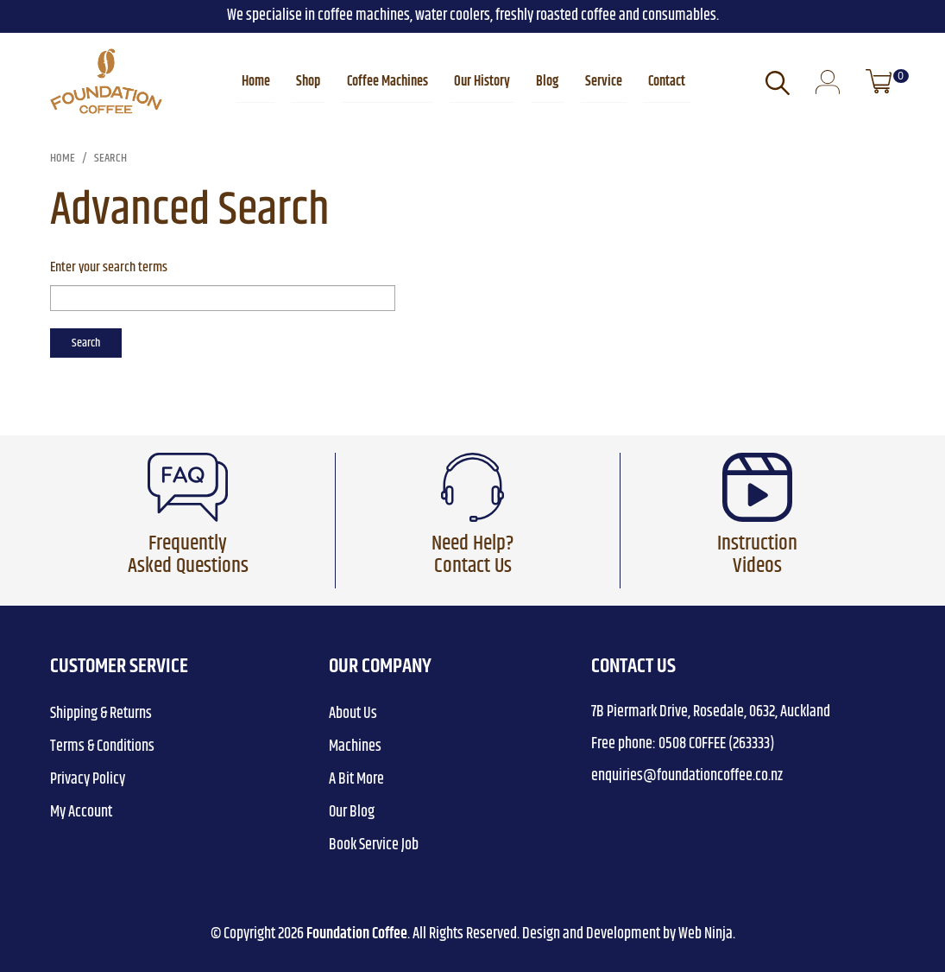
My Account (81, 812)
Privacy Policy (87, 779)
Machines (355, 746)
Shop (309, 81)
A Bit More (356, 779)
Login (828, 83)
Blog (547, 81)
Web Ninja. (706, 934)
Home (257, 81)
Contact (665, 81)
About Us (353, 713)
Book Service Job (374, 845)
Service (602, 81)
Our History (482, 81)
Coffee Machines (387, 81)
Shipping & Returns (101, 713)
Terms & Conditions (102, 746)
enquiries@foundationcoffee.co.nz (687, 776)
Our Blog (352, 812)
